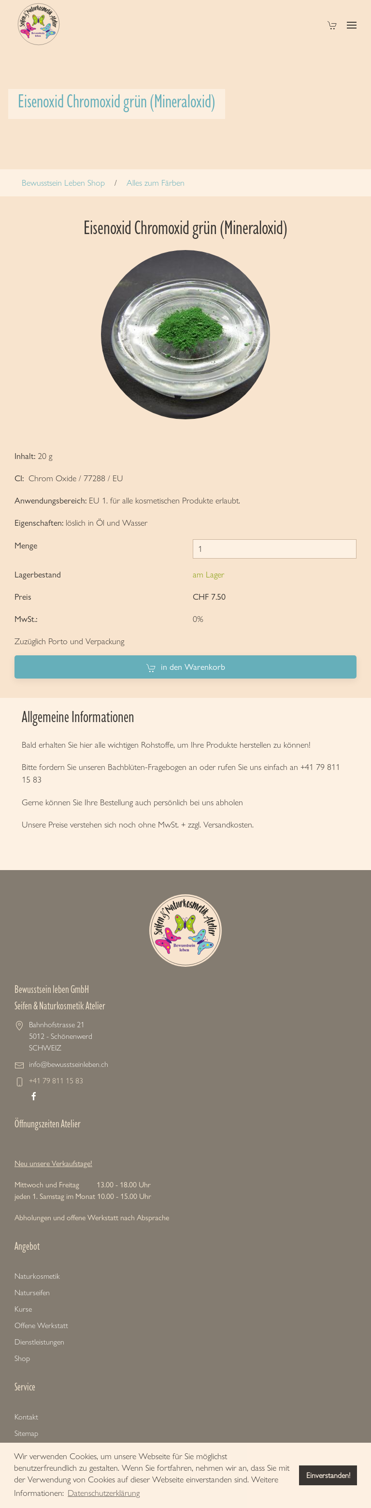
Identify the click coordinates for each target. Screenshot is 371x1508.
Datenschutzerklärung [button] (104, 1493)
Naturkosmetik (37, 1276)
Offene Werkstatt (41, 1325)
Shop (22, 1358)
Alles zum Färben (156, 183)
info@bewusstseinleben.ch (68, 1064)
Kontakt (26, 1416)
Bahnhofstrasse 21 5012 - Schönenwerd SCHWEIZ (60, 1036)
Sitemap (26, 1433)
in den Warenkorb (185, 667)
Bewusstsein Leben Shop (63, 183)
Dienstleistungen (39, 1341)
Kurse (23, 1309)
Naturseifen (32, 1292)
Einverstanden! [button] (328, 1475)
